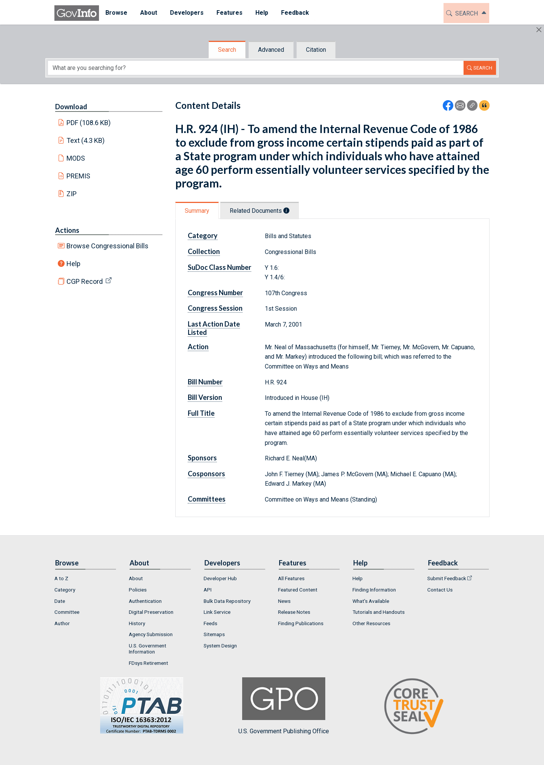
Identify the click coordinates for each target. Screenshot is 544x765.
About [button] (148, 12)
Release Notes (294, 612)
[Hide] (539, 30)
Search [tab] (227, 49)
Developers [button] (187, 12)
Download (71, 106)
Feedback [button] (295, 12)
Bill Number (205, 382)
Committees (207, 499)
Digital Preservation (151, 612)
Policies (138, 590)
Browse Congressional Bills (107, 246)
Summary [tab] (197, 210)
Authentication (145, 601)
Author (62, 623)
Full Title (201, 413)
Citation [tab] (316, 49)
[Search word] (256, 68)
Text (85, 140)
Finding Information (374, 590)
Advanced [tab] (271, 49)
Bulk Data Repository (227, 601)
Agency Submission (151, 634)
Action (198, 346)
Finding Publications (300, 623)
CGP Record (84, 281)
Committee (66, 612)
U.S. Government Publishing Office (283, 705)
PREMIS (78, 176)
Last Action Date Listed (214, 328)
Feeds (210, 623)
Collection (204, 251)
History (137, 623)
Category (203, 235)
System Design (220, 646)
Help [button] (261, 12)
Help (73, 264)
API (208, 590)
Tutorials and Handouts (378, 612)
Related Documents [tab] (259, 210)
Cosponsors (206, 473)
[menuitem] (116, 13)
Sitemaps (214, 634)
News (284, 601)
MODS (75, 158)
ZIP (71, 194)
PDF (88, 123)
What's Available (370, 601)
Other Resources (371, 623)
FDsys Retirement (148, 663)
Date (59, 601)
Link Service (217, 612)
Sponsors (202, 458)
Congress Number (215, 292)
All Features (291, 578)
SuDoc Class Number (219, 267)
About (136, 578)
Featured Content (297, 590)
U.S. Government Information (147, 649)
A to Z (61, 578)
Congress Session (215, 308)
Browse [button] (116, 12)
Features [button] (229, 12)
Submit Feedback (446, 578)
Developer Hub (220, 578)
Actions (67, 230)
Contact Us (440, 590)
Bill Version (205, 397)
